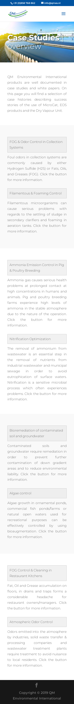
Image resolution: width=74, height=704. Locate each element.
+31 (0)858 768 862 (24, 3)
